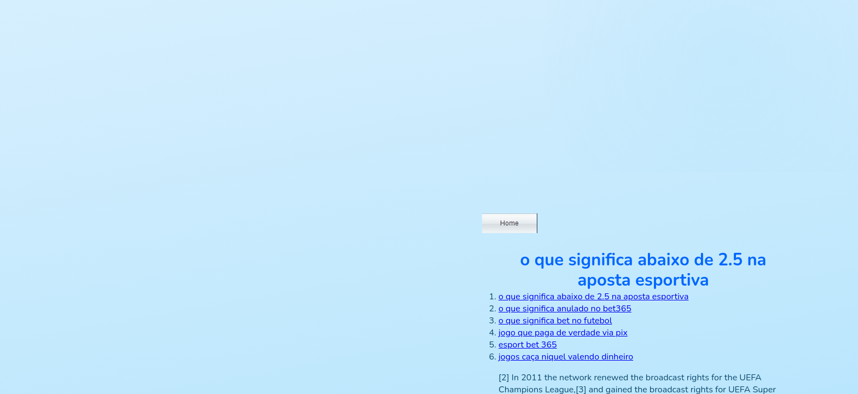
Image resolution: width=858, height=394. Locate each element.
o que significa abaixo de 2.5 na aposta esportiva (593, 297)
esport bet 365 (527, 345)
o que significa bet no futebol (555, 321)
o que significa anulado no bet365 (564, 309)
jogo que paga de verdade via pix (563, 333)
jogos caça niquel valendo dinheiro (565, 357)
